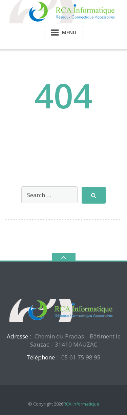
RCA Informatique (81, 404)
